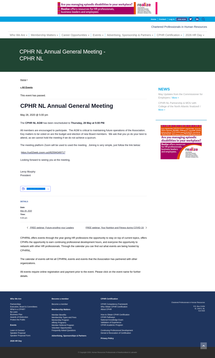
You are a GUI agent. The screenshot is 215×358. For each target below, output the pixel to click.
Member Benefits (59, 315)
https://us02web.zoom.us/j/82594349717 (43, 152)
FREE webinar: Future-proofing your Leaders (51, 228)
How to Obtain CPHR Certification (115, 315)
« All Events (26, 87)
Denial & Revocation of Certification (116, 333)
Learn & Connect (17, 330)
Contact (162, 19)
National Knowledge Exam (112, 320)
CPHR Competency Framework (114, 304)
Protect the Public (17, 320)
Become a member (60, 299)
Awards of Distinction (19, 317)
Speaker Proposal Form (20, 335)
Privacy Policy (107, 338)
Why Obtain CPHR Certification (114, 307)
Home (153, 19)
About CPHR (106, 309)
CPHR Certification (168, 35)
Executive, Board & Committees (23, 307)
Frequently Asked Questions (64, 330)
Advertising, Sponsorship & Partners (129, 35)
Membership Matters (43, 35)
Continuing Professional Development (117, 330)
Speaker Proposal (17, 333)
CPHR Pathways (108, 317)
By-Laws (14, 312)
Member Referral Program (63, 325)
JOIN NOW (181, 19)
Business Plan (16, 314)
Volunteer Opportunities (62, 328)
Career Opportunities (74, 35)
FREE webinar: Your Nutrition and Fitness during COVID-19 (115, 228)
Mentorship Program (60, 320)
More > (175, 98)
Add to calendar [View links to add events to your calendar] (36, 189)
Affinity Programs (59, 322)
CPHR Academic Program (112, 325)
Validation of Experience (111, 322)
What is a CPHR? (17, 309)
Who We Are (17, 35)
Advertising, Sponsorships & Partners (69, 336)
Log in (172, 19)
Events (97, 35)
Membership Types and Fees (64, 317)
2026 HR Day (194, 35)
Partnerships (15, 304)
